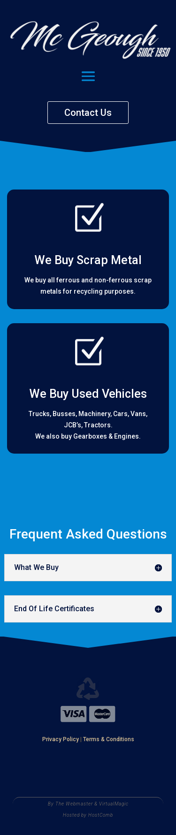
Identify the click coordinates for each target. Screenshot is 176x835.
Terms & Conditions (108, 739)
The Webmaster (74, 803)
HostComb (100, 815)
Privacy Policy (60, 739)
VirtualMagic (114, 803)
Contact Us (88, 112)
